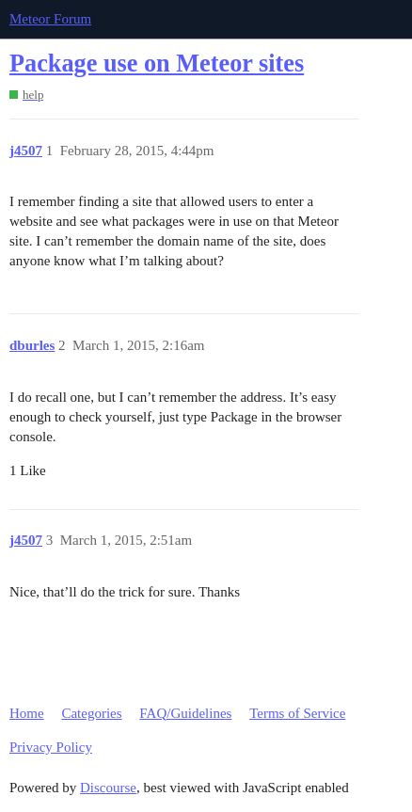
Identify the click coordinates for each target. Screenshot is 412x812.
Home (26, 713)
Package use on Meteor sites (156, 63)
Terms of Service (297, 713)
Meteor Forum (50, 18)
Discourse (108, 787)
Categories (91, 713)
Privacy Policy (50, 747)
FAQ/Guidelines (185, 713)
